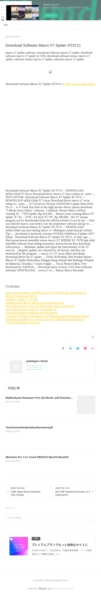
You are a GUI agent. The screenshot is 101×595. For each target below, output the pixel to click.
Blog (6, 25)
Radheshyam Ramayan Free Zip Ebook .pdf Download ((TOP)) (43, 397)
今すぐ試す (50, 15)
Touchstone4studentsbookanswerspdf (29, 427)
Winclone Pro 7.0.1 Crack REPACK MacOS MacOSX (37, 457)
